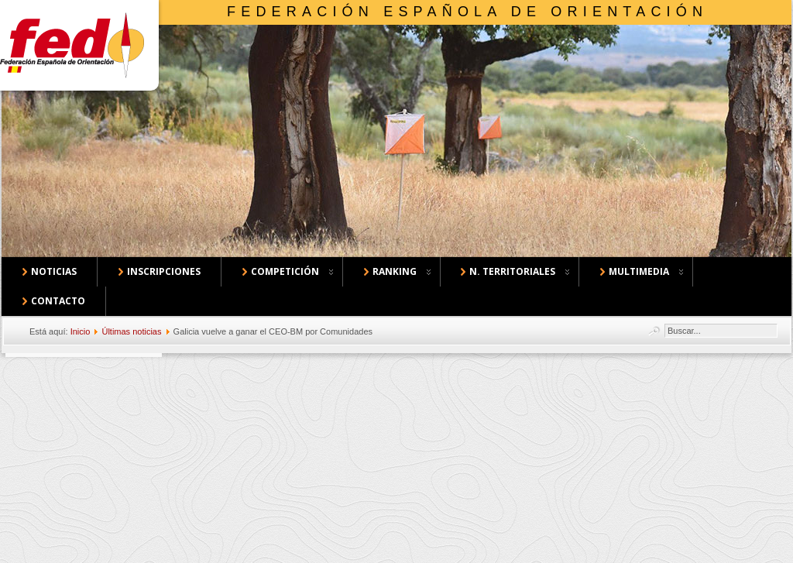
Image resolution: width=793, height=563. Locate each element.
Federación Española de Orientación (467, 11)
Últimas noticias (131, 331)
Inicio (80, 331)
